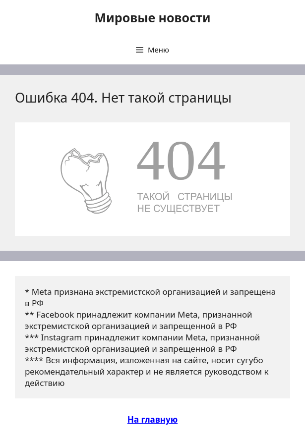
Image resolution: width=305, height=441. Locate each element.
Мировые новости (152, 17)
